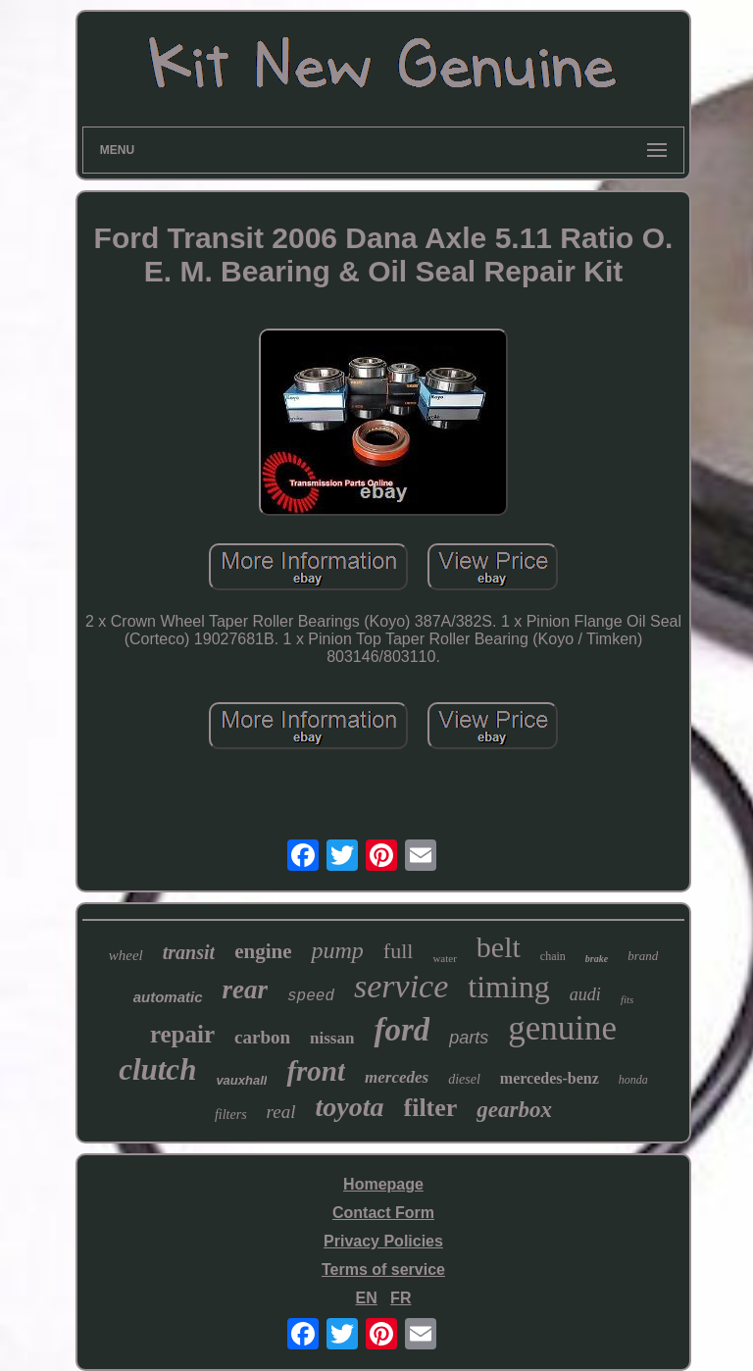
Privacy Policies (383, 1241)
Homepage (383, 1184)
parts (468, 1037)
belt (499, 947)
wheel (126, 955)
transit (189, 952)
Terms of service (383, 1269)
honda (633, 1080)
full (398, 951)
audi (585, 994)
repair (182, 1034)
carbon (262, 1037)
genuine (562, 1028)
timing (509, 986)
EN (366, 1298)
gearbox (514, 1109)
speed (310, 996)
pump (337, 950)
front (315, 1071)
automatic (168, 997)
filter (431, 1107)
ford (401, 1029)
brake (596, 958)
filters (231, 1114)
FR (400, 1298)
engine (262, 951)
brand (643, 955)
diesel (464, 1079)
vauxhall (241, 1080)
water (444, 958)
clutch (157, 1069)
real (281, 1111)
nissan (332, 1038)
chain (553, 956)
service (401, 986)
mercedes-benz (549, 1078)
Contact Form (383, 1212)
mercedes (396, 1077)
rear (246, 989)
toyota (350, 1107)
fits (627, 999)
